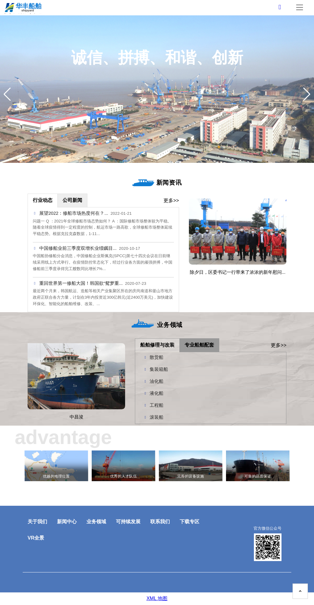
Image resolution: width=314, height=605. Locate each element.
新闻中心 (67, 521)
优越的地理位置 (56, 476)
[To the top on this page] (300, 591)
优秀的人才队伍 (123, 476)
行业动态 (42, 200)
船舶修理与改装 (157, 345)
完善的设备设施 (190, 476)
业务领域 (96, 521)
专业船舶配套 (199, 345)
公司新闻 (72, 200)
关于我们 (37, 521)
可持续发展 (128, 521)
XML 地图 (157, 598)
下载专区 (189, 521)
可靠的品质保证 (257, 476)
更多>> (171, 200)
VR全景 (36, 537)
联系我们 (160, 521)
